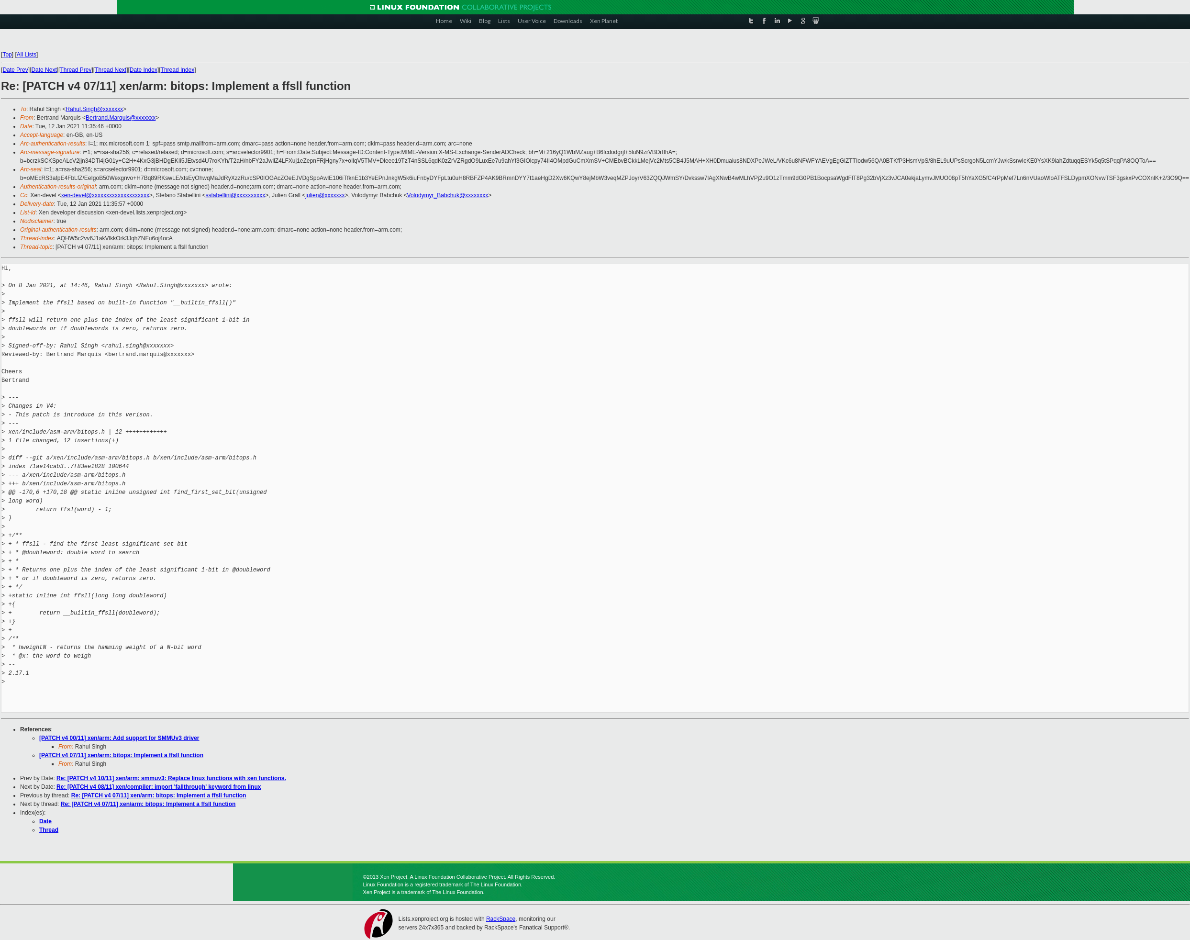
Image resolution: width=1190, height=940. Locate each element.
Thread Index (178, 70)
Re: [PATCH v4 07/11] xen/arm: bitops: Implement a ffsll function (158, 795)
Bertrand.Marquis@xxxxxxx (121, 117)
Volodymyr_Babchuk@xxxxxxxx (448, 195)
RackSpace (500, 919)
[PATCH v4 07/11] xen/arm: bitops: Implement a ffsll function (121, 755)
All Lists (26, 54)
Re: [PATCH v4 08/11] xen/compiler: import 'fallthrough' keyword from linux (158, 786)
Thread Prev (75, 70)
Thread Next (110, 70)
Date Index (143, 70)
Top (6, 54)
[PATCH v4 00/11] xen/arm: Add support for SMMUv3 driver (119, 738)
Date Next (43, 70)
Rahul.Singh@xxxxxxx (94, 109)
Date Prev (15, 70)
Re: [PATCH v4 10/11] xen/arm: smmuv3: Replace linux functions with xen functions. (171, 778)
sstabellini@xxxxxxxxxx (235, 195)
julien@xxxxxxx (325, 195)
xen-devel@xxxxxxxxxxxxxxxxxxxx (105, 195)
